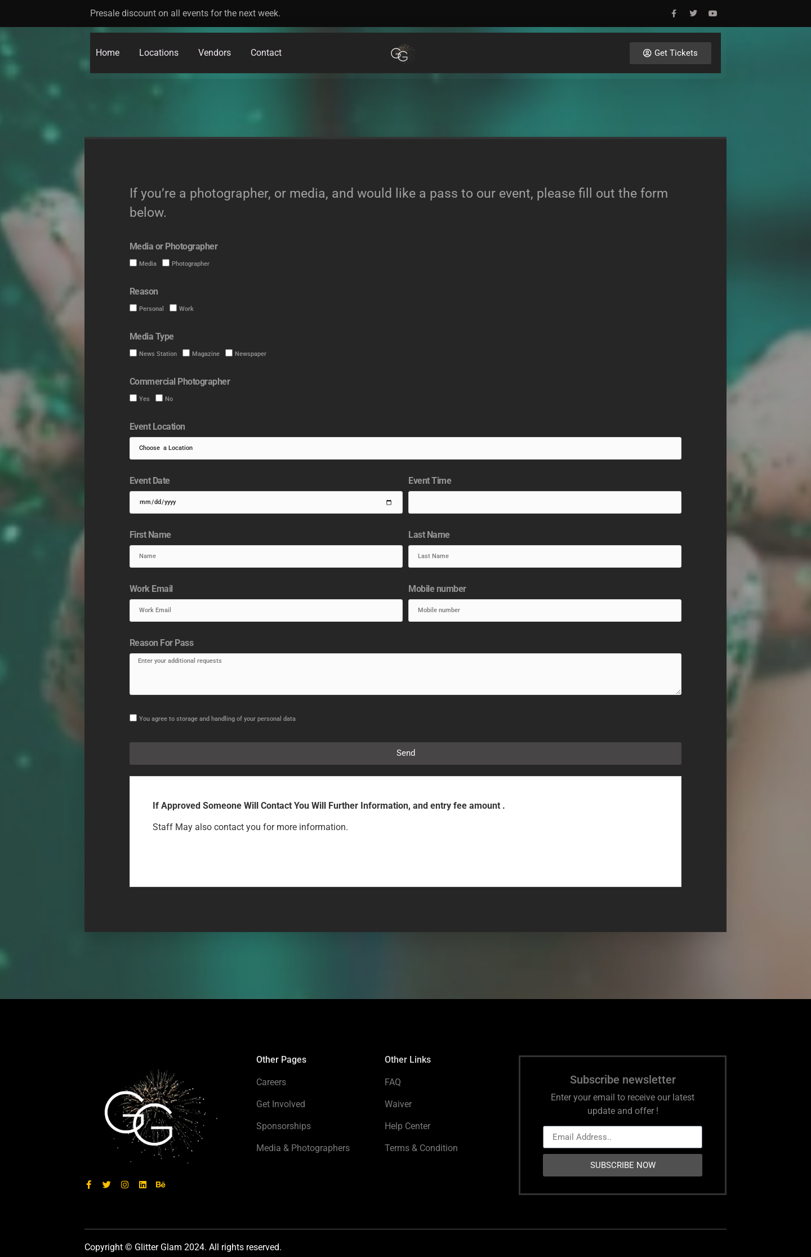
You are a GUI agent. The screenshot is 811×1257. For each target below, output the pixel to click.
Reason (144, 292)
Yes (144, 399)
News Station (158, 354)
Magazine (206, 354)
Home (107, 40)
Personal (151, 309)
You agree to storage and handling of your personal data (217, 719)
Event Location (157, 427)
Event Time (429, 481)
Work (186, 309)
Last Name (429, 535)
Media (148, 264)
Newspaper (250, 354)
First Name (150, 535)
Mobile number (437, 589)
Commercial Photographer (180, 382)
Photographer (191, 264)
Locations (159, 40)
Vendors (214, 40)
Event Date (150, 481)
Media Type (152, 337)
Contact (266, 40)
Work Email (151, 589)
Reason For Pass (162, 643)
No (169, 399)
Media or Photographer (174, 247)
